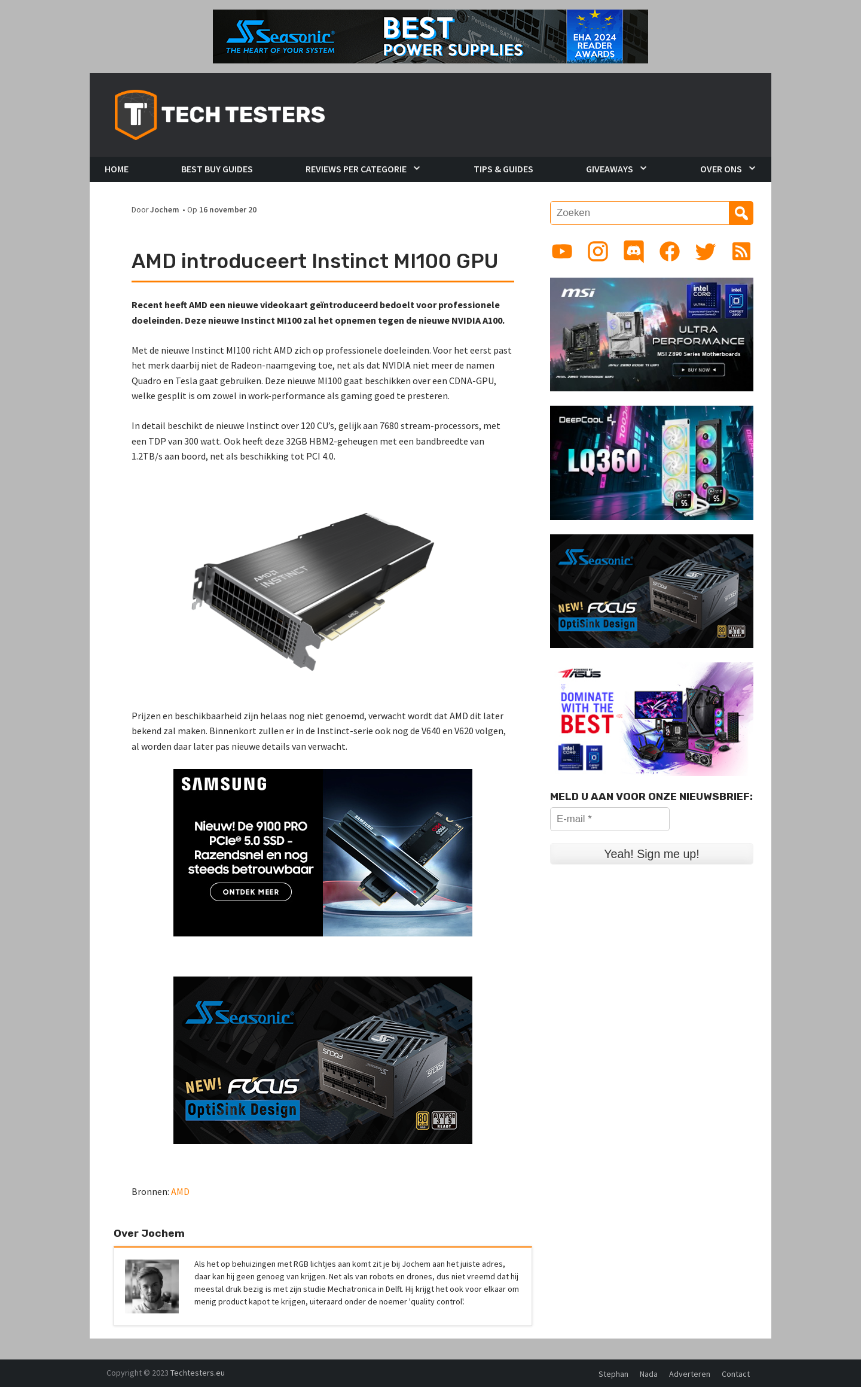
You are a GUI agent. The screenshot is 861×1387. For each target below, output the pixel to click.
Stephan (613, 1373)
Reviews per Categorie (356, 169)
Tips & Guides (503, 169)
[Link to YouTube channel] (562, 251)
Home (117, 169)
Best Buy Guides (217, 169)
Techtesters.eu (197, 1372)
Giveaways (609, 169)
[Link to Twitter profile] (706, 251)
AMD (180, 1191)
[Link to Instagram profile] (598, 251)
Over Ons (721, 169)
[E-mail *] (610, 819)
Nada (649, 1373)
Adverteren (689, 1373)
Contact (736, 1373)
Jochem (164, 210)
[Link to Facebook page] (670, 251)
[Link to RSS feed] (741, 251)
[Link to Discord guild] (634, 251)
